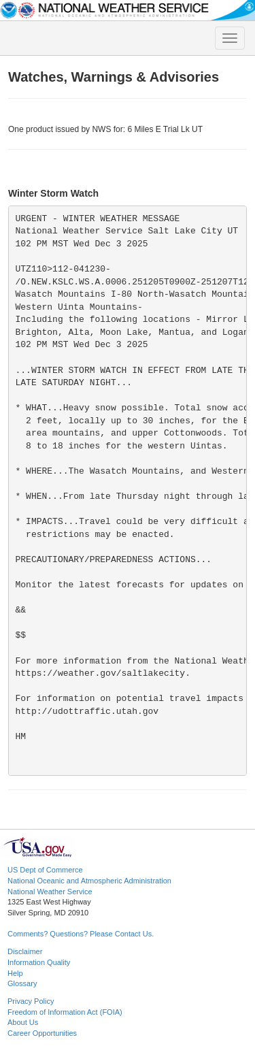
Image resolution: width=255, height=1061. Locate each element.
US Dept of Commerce (45, 870)
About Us (22, 1022)
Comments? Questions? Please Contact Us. (80, 934)
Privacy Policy (30, 1001)
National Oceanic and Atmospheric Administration (89, 881)
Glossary (22, 983)
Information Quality (38, 962)
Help (15, 973)
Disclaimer (24, 951)
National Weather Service (49, 891)
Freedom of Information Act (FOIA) (64, 1012)
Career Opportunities (42, 1033)
